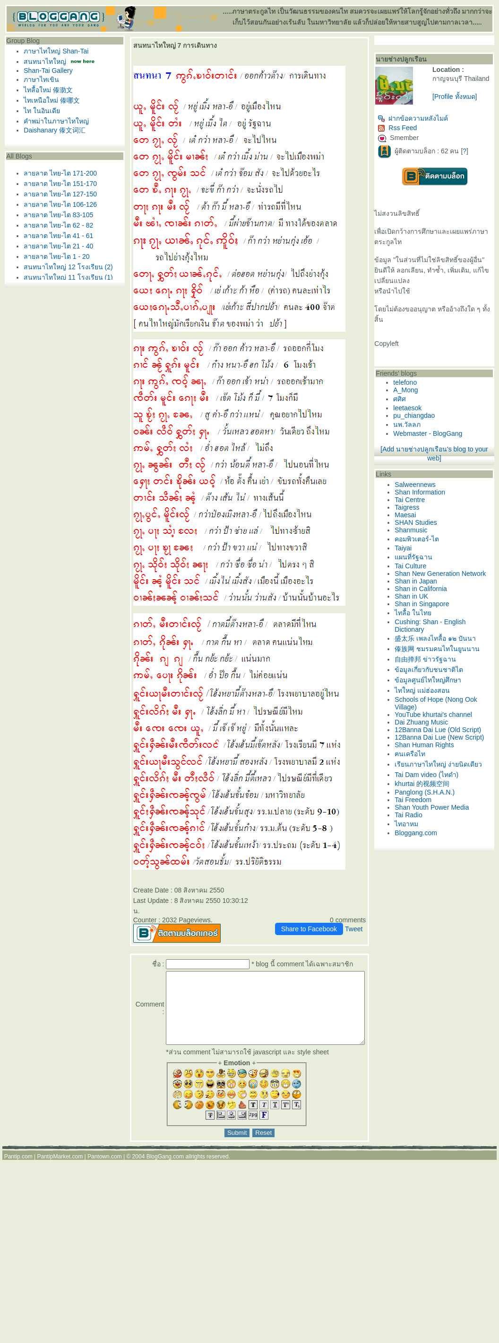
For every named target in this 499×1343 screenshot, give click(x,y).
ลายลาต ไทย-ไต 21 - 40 (56, 246)
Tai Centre (428, 514)
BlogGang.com (165, 1160)
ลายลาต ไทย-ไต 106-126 (58, 204)
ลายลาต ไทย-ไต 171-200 (58, 173)
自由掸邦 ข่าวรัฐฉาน (443, 691)
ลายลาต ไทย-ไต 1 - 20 (54, 256)
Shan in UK (430, 618)
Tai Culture (429, 580)
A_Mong (424, 404)
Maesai (423, 529)
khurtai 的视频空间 (440, 841)
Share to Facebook (327, 918)
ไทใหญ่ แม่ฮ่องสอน (440, 722)
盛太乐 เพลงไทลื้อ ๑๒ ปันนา (453, 660)
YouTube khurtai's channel (451, 747)
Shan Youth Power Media (450, 865)
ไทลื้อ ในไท (431, 634)
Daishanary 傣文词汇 (52, 130)
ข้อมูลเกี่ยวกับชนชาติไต (447, 702)
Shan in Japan (434, 603)
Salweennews (433, 499)
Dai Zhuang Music (439, 754)
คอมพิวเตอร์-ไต (435, 553)
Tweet (371, 918)
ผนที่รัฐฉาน (432, 571)
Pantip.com (18, 1160)
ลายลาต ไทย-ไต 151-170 (58, 183)
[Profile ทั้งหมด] (467, 104)
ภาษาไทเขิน (39, 79)
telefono (423, 396)
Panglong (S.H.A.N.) (443, 850)
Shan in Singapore (440, 625)
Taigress (425, 521)
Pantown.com (104, 1160)
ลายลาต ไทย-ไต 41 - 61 (56, 235)
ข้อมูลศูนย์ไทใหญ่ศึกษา (446, 712)
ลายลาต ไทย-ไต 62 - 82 (56, 225)
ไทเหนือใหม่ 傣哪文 (49, 100)
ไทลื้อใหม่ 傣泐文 (45, 90)
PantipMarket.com (60, 1160)
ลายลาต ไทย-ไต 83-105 (56, 215)
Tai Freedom (431, 857)
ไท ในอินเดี (39, 111)
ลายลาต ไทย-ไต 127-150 (58, 194)
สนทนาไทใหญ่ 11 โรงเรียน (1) (65, 277)
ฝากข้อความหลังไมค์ (431, 122)
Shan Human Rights (442, 792)
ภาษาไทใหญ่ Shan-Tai (53, 51)
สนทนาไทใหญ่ (42, 61)
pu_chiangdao (432, 429)
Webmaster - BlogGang (446, 447)
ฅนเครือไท (428, 801)
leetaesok (426, 422)
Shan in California (439, 610)
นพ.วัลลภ (425, 438)
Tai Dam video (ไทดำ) (445, 832)
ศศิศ (418, 413)
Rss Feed (415, 131)
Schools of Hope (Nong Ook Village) (447, 735)
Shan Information (438, 506)
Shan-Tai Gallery (45, 70)
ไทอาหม (425, 881)
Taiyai (421, 562)
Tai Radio (426, 872)
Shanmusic (429, 544)
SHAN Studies (434, 536)
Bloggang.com (434, 890)
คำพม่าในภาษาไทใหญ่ (53, 121)
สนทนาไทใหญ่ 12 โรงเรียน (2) (65, 267)
